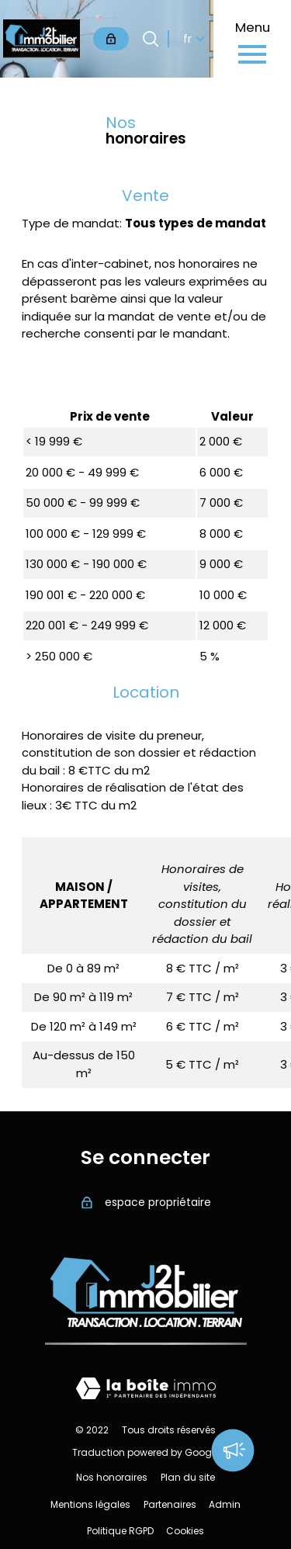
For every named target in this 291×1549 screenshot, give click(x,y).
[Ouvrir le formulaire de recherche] (150, 38)
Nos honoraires (111, 1477)
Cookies (185, 1530)
